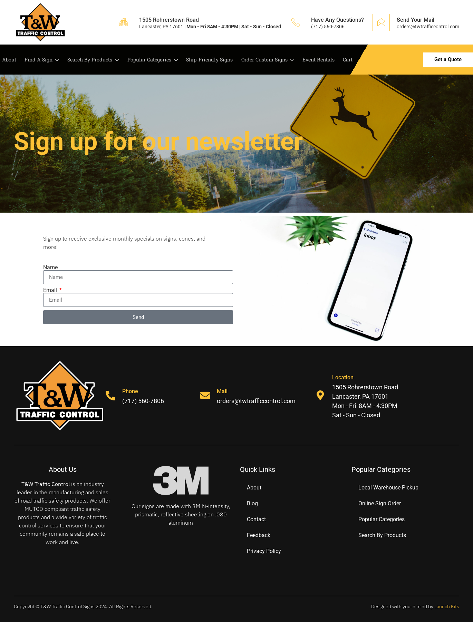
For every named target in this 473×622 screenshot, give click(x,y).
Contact (256, 519)
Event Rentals (318, 59)
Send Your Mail (415, 20)
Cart (346, 59)
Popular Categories (150, 60)
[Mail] (205, 395)
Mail (223, 391)
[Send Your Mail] (381, 22)
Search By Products (91, 60)
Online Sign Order (379, 503)
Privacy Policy (264, 551)
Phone (131, 391)
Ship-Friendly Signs (208, 59)
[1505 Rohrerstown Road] (123, 22)
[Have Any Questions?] (295, 22)
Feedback (258, 535)
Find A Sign (39, 60)
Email (50, 290)
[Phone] (111, 395)
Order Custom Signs (267, 60)
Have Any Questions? (337, 20)
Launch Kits (446, 606)
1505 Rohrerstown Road (169, 20)
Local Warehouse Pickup (388, 487)
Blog (252, 503)
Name (50, 267)
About (7, 59)
